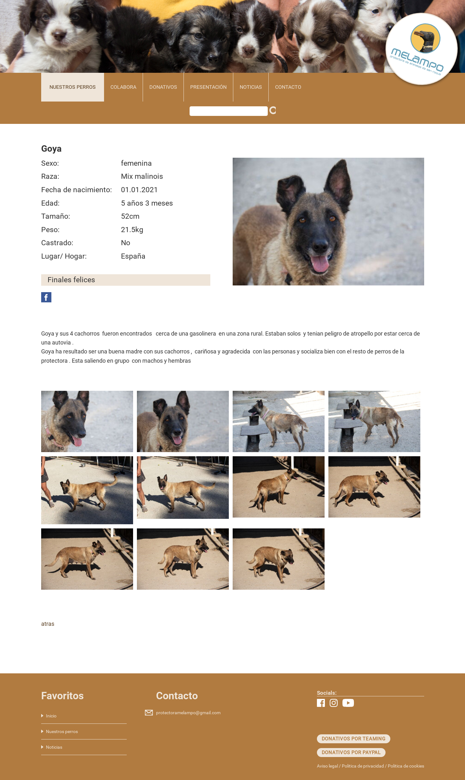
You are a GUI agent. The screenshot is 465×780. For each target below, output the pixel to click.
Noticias (251, 87)
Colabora (123, 87)
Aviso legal (327, 766)
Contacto (288, 87)
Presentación (208, 87)
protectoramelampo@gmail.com (188, 712)
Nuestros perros (72, 87)
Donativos (163, 87)
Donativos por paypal (351, 752)
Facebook (46, 297)
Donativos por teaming (354, 739)
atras (47, 624)
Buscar (274, 112)
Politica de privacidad (363, 766)
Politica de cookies (406, 766)
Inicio (51, 715)
